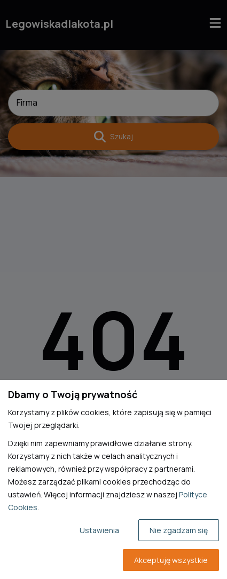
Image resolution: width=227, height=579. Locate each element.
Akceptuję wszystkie (171, 560)
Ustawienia (99, 530)
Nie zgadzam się (179, 530)
